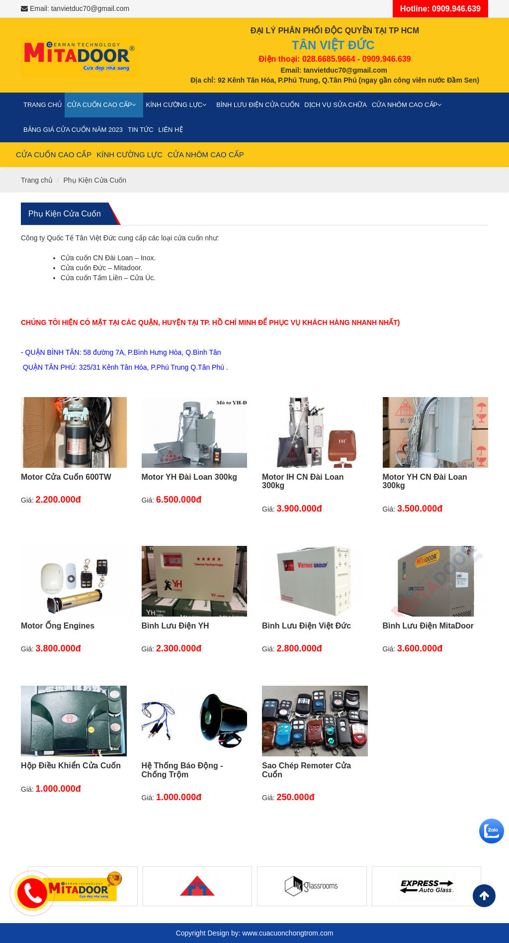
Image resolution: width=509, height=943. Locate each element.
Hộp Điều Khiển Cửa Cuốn (71, 765)
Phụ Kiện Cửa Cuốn (94, 180)
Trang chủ (42, 104)
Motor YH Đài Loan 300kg (190, 477)
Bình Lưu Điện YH (175, 626)
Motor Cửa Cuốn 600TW (66, 477)
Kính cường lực (178, 104)
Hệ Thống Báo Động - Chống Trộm (182, 770)
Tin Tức (141, 129)
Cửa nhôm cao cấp (409, 104)
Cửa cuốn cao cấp (104, 104)
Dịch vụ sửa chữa (335, 104)
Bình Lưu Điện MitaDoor (428, 626)
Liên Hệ (171, 129)
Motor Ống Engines (57, 626)
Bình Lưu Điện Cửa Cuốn (257, 104)
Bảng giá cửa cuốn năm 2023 (73, 129)
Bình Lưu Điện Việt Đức (306, 626)
